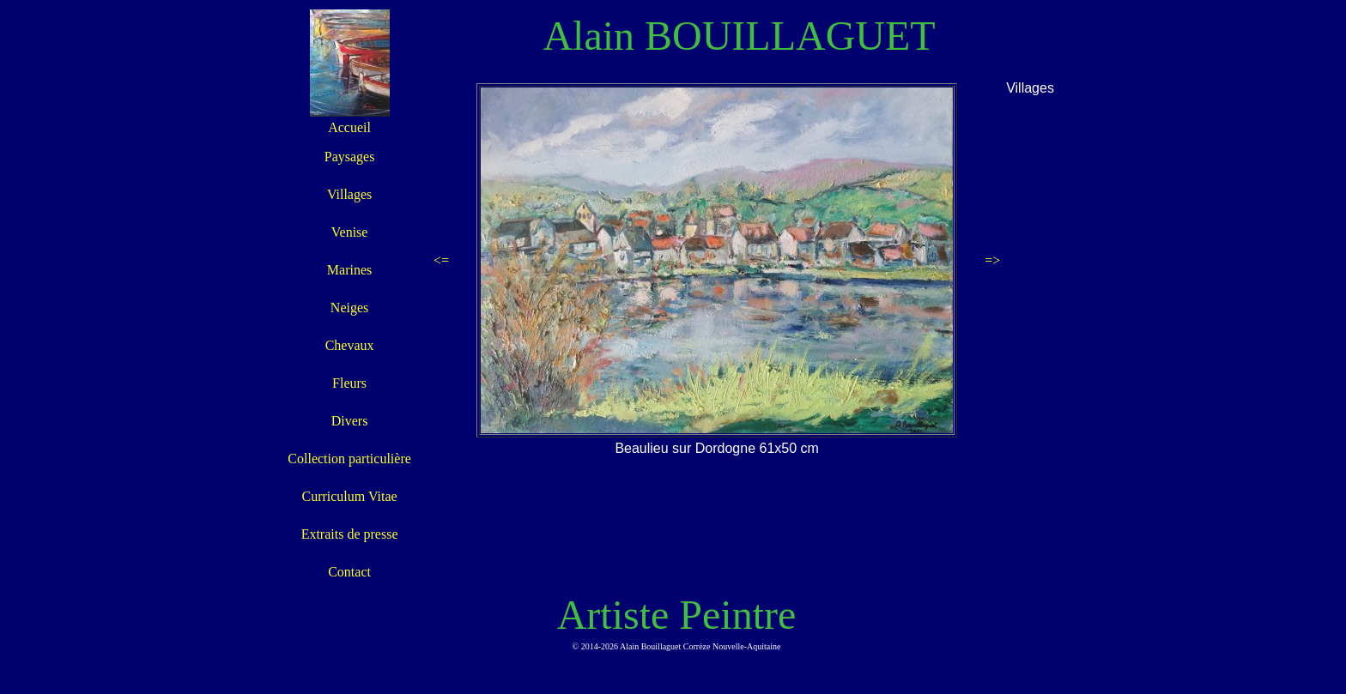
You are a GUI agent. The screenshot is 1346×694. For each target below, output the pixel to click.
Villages (349, 194)
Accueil (349, 127)
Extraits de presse (349, 534)
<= (441, 260)
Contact (349, 571)
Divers (349, 420)
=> (992, 260)
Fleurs (349, 383)
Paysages (349, 156)
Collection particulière (349, 458)
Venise (349, 232)
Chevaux (349, 345)
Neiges (349, 307)
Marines (349, 270)
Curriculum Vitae (349, 496)
